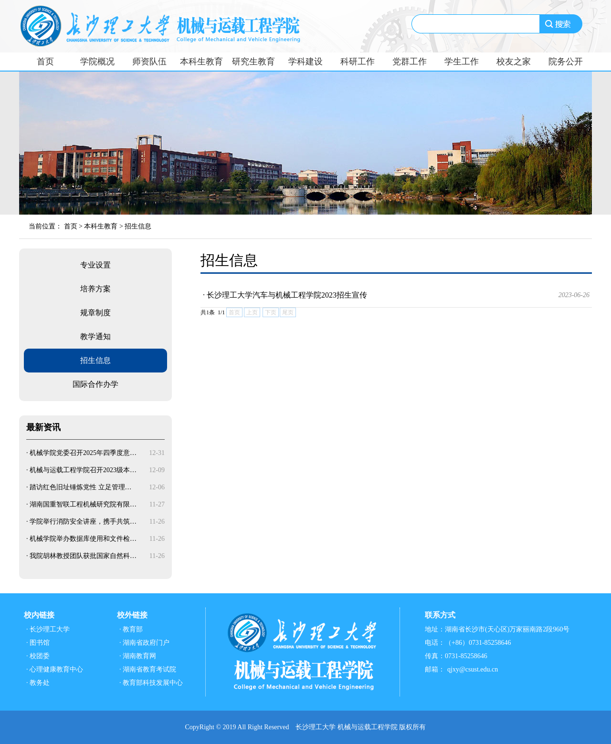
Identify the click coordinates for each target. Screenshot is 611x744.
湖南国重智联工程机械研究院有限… (83, 504)
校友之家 (513, 61)
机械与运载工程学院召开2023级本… (83, 470)
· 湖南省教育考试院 (147, 669)
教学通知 (95, 336)
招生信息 (138, 226)
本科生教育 (201, 61)
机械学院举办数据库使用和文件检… (83, 538)
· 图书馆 (38, 642)
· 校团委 (38, 656)
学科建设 (305, 61)
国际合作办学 (95, 384)
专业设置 (95, 265)
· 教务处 (38, 682)
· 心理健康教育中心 (54, 669)
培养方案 (95, 289)
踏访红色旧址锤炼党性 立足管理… (81, 487)
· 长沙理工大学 (48, 629)
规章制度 (95, 313)
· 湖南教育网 (137, 656)
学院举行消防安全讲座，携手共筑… (83, 521)
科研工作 (357, 61)
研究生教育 (253, 61)
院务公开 (565, 61)
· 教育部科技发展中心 (151, 682)
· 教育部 (131, 629)
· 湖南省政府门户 (144, 642)
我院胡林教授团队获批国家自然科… (83, 555)
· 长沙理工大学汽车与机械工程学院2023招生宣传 (396, 295)
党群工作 (409, 61)
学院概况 (97, 61)
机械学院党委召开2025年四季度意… (83, 452)
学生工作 (461, 61)
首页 (45, 61)
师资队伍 (149, 61)
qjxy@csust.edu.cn (472, 669)
